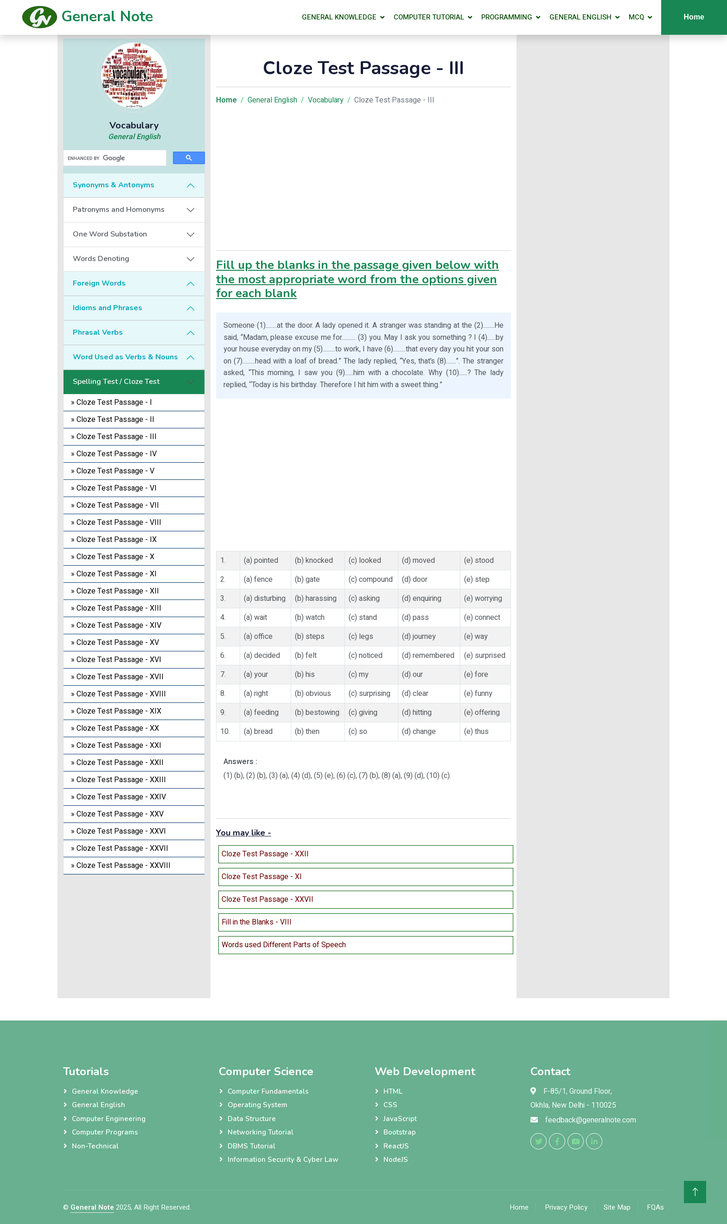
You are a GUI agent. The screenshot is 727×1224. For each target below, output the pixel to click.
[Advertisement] (134, 933)
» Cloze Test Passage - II (112, 419)
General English (580, 17)
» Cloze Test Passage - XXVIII (121, 865)
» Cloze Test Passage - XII (115, 591)
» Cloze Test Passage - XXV (117, 814)
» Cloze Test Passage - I (111, 402)
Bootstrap (399, 1132)
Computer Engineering (109, 1118)
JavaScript (400, 1118)
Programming (506, 17)
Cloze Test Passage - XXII (265, 854)
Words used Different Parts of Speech (284, 944)
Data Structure (252, 1118)
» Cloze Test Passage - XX (115, 728)
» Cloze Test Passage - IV (114, 453)
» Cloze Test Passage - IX (114, 539)
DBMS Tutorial (251, 1146)
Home (694, 17)
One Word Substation (110, 234)
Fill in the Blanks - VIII (257, 922)
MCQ (636, 17)
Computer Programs (105, 1132)
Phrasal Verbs (98, 332)
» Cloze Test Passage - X (112, 556)
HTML (392, 1091)
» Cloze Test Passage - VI (114, 488)
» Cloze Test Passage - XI (114, 574)
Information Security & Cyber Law (283, 1159)
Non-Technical (95, 1146)
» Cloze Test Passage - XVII (117, 676)
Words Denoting (101, 259)
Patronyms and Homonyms (119, 209)
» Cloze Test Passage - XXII (117, 762)
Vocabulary (326, 100)
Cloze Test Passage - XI (262, 876)
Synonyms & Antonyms (113, 185)
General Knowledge (339, 17)
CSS (390, 1104)
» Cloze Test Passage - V (112, 471)
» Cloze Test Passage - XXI (116, 745)
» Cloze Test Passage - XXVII (119, 848)
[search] (114, 158)
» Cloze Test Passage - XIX (116, 711)
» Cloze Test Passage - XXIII (118, 779)
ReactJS (396, 1146)
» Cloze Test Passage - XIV (116, 625)
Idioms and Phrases (107, 308)
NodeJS (395, 1159)
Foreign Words (99, 283)
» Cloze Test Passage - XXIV (118, 797)
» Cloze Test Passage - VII (115, 505)
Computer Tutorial (429, 17)
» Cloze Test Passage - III (114, 436)
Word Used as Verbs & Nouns (125, 357)
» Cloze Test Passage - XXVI (118, 831)
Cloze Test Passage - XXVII (267, 899)
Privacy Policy (566, 1207)
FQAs (655, 1207)
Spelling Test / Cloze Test (116, 381)
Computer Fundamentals (268, 1091)
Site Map (617, 1207)
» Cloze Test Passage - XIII (116, 608)
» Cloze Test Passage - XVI (116, 659)
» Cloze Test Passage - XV (115, 642)
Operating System (257, 1104)
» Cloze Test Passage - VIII (116, 522)
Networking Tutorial (260, 1132)
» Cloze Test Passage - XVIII (118, 694)
